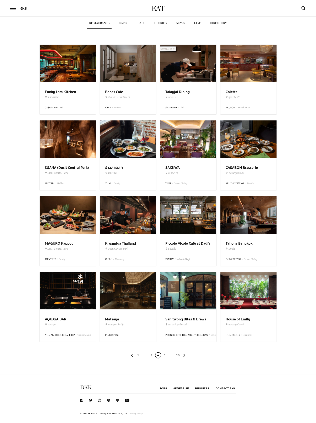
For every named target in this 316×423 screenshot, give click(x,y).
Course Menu (85, 335)
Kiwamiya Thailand (120, 243)
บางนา (170, 97)
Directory (218, 23)
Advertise (181, 388)
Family (117, 183)
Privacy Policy (136, 413)
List (197, 23)
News (180, 23)
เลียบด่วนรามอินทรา (117, 97)
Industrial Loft (183, 259)
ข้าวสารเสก (114, 168)
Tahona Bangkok (239, 243)
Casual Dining (180, 183)
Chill (182, 107)
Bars (141, 23)
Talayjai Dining (177, 92)
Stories (160, 23)
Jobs (163, 388)
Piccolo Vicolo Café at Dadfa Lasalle (187, 246)
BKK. (86, 387)
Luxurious (247, 335)
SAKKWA (172, 168)
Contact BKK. (225, 388)
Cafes (123, 23)
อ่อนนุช (50, 324)
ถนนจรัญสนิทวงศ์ (176, 324)
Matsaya (112, 319)
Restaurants (99, 23)
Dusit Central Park (56, 173)
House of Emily (238, 319)
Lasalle (170, 249)
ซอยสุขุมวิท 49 (114, 324)
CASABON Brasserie (242, 168)
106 (178, 355)
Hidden (60, 183)
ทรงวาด (111, 173)
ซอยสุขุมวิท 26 (235, 173)
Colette (231, 92)
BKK (23, 9)
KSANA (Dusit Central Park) (67, 168)
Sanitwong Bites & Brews (185, 319)
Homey (117, 107)
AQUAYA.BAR (55, 319)
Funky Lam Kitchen (60, 92)
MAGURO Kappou (59, 243)
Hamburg (119, 259)
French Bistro (244, 107)
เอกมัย (230, 249)
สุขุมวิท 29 (233, 97)
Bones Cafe (114, 92)
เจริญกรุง (171, 173)
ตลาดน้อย (51, 97)
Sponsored (87, 228)
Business (202, 388)
